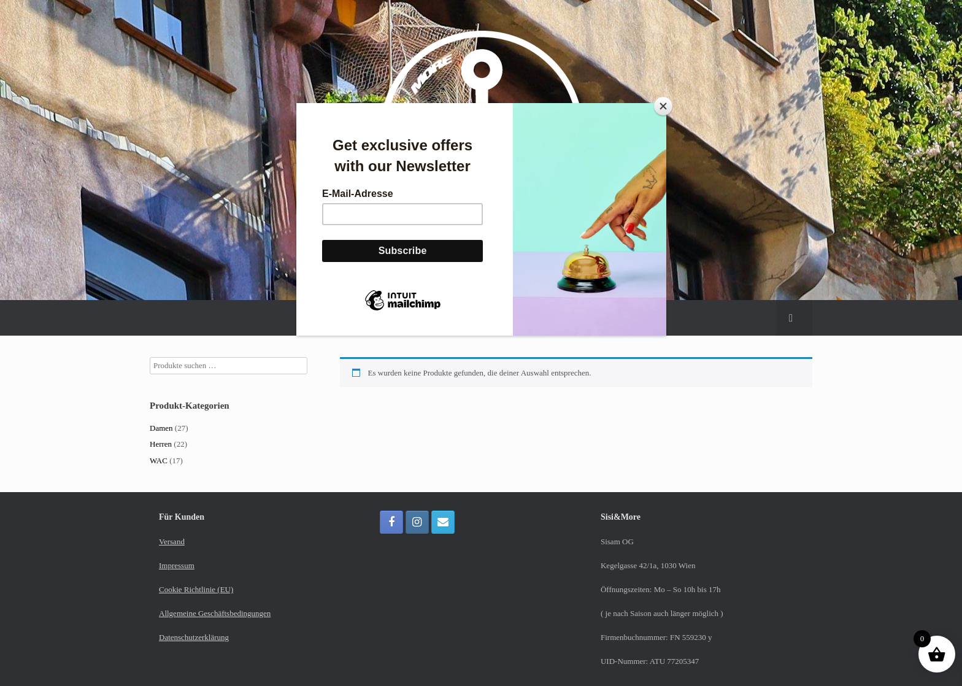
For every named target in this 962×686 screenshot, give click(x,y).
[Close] (663, 106)
